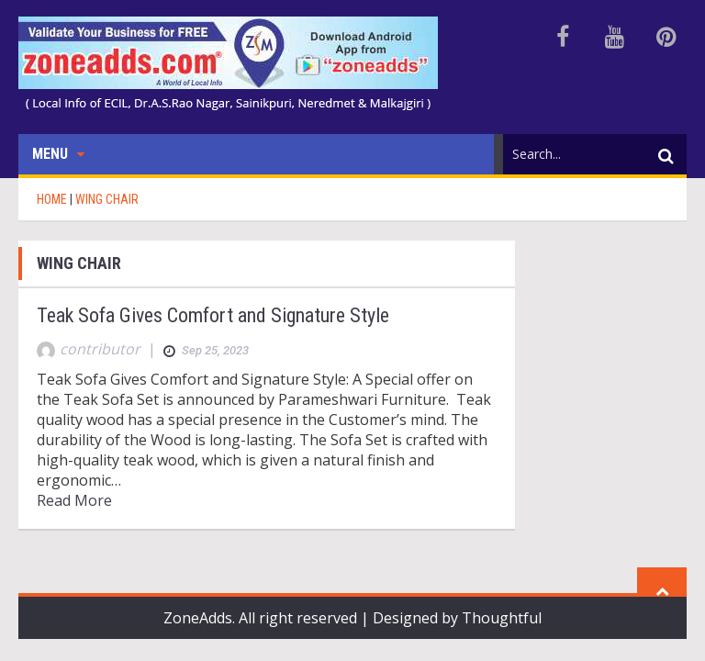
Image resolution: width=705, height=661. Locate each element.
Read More (74, 500)
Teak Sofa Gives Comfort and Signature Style (213, 315)
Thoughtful (502, 618)
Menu (58, 153)
